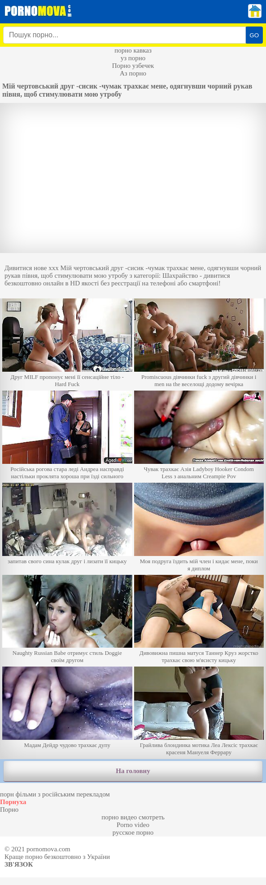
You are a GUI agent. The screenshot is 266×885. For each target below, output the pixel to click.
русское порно (133, 832)
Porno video (133, 824)
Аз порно (133, 73)
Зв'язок (18, 864)
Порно (9, 809)
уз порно (133, 58)
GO (254, 35)
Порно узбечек (133, 65)
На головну (133, 770)
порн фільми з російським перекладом (55, 794)
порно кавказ (133, 50)
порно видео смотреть (133, 817)
